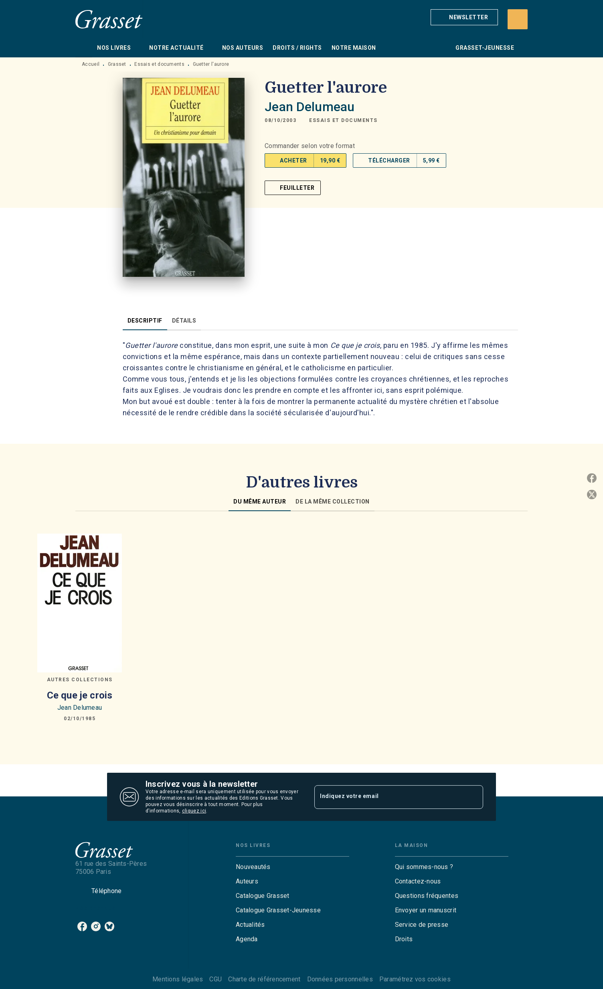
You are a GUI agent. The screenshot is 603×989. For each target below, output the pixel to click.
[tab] (83, 47)
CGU (215, 979)
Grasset (117, 64)
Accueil (90, 64)
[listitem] (82, 926)
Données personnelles (340, 979)
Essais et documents (159, 64)
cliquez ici (194, 811)
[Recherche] (518, 19)
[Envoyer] (473, 796)
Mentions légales (177, 979)
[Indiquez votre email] (388, 796)
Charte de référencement (264, 979)
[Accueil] (109, 19)
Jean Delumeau (309, 106)
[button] (464, 17)
